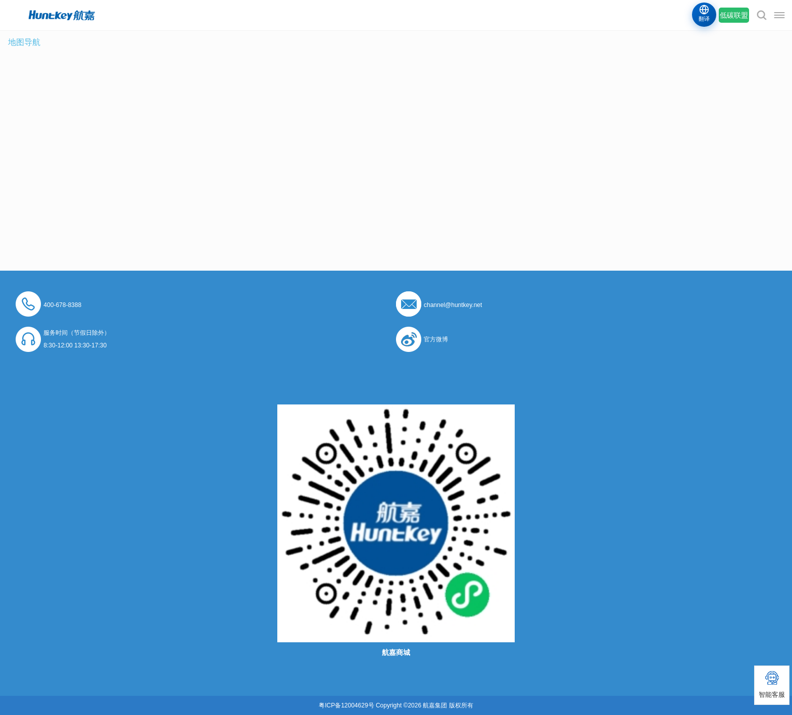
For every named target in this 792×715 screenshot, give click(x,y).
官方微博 (436, 339)
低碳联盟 (734, 15)
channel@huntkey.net (453, 305)
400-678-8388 (62, 305)
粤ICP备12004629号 (346, 705)
